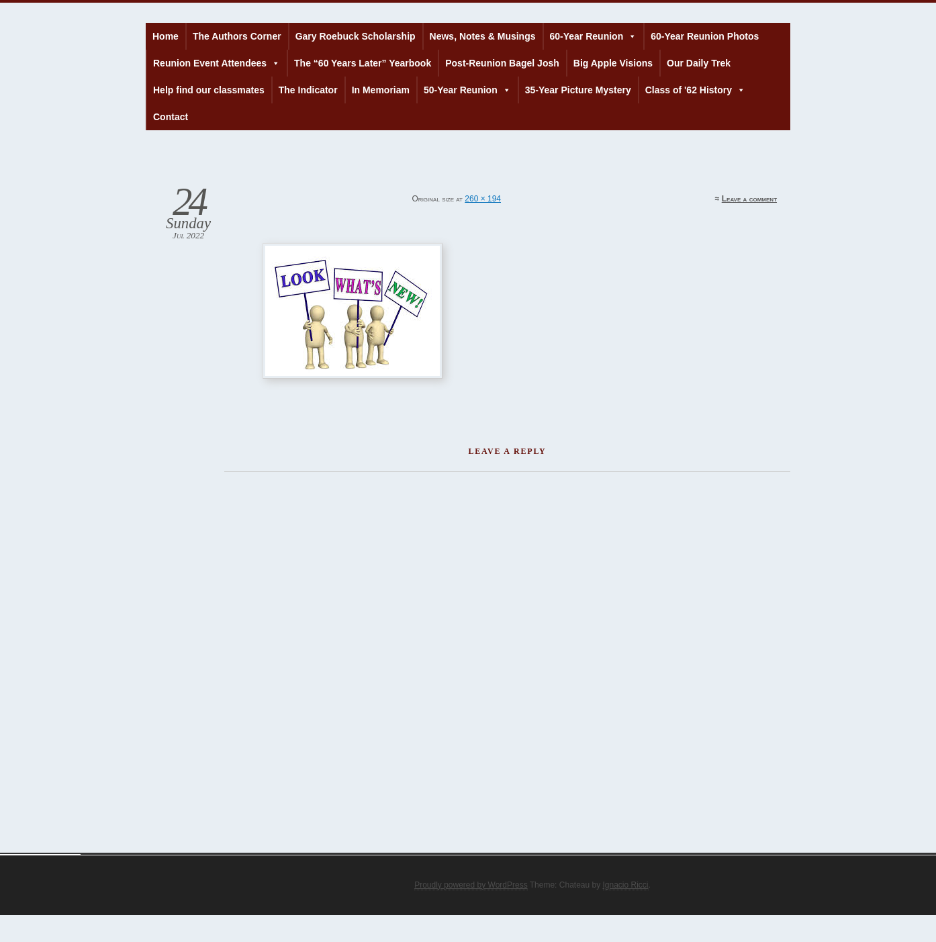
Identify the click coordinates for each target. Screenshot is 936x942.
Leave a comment (749, 198)
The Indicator (308, 90)
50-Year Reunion (467, 90)
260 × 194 (483, 198)
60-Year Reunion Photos (705, 36)
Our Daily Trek (699, 63)
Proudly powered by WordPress (471, 885)
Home (165, 36)
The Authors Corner (237, 36)
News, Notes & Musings (483, 36)
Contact (170, 116)
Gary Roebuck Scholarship (355, 36)
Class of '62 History (695, 90)
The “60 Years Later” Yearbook (362, 63)
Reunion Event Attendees (216, 63)
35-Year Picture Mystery (578, 90)
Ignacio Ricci (626, 885)
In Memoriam (381, 90)
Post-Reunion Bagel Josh (502, 63)
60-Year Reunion (593, 36)
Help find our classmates (209, 90)
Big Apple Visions (613, 63)
